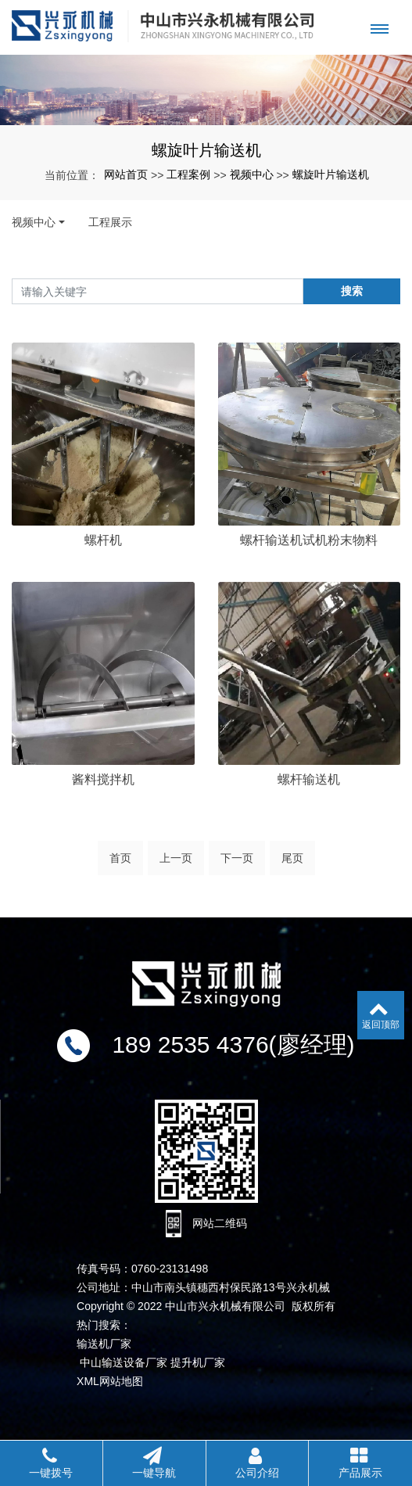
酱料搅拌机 (103, 819)
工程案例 (188, 174)
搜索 (352, 291)
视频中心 (252, 174)
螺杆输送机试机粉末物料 (309, 540)
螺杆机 (103, 540)
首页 (120, 864)
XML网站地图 (110, 1381)
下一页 (236, 864)
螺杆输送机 (309, 819)
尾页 (292, 864)
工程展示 (110, 222)
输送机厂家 (104, 1343)
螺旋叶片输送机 (330, 174)
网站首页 (126, 174)
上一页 (175, 864)
